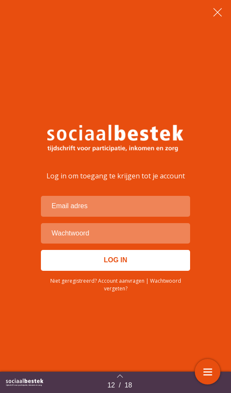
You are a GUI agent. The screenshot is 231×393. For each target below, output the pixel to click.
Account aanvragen (121, 280)
